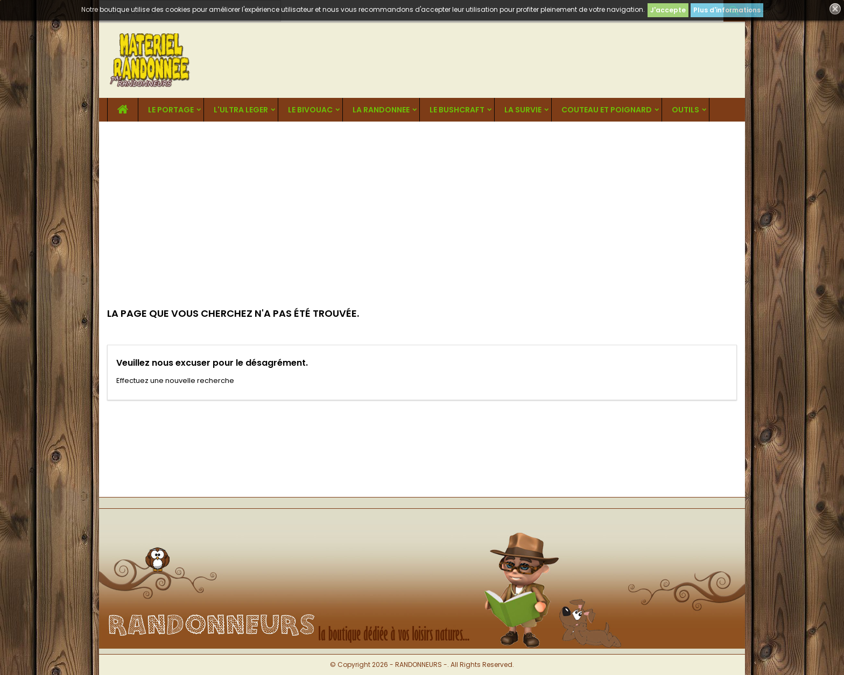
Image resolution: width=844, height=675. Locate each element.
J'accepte (668, 10)
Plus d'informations (727, 10)
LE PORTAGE (171, 109)
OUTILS (685, 109)
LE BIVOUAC (310, 109)
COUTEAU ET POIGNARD (606, 109)
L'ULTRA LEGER (241, 109)
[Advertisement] (422, 202)
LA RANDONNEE (381, 109)
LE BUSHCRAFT (457, 109)
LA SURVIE (522, 109)
